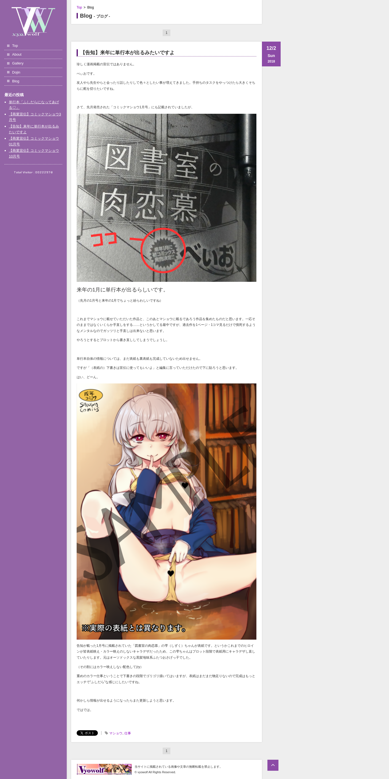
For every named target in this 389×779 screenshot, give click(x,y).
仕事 (127, 733)
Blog (15, 81)
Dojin (16, 72)
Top (15, 46)
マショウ (115, 733)
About (17, 54)
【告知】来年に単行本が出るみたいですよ (127, 52)
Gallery (17, 63)
